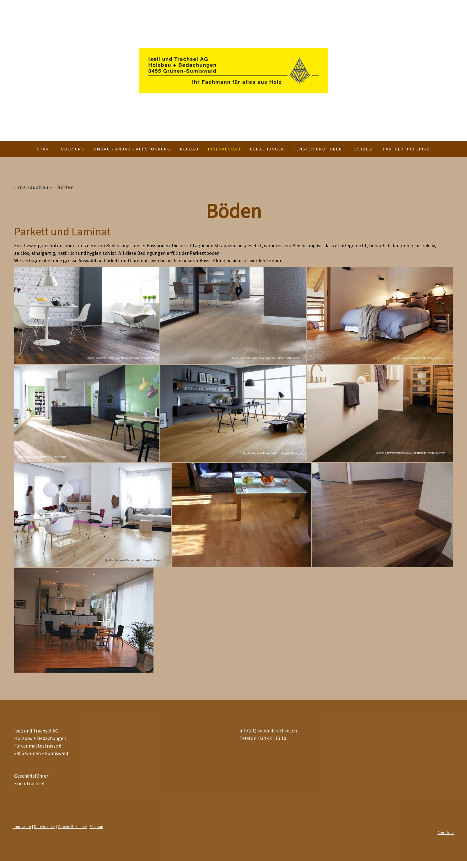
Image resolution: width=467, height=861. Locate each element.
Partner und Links (406, 149)
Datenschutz (44, 826)
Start (44, 149)
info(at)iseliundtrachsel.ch (268, 730)
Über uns (72, 149)
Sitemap (96, 826)
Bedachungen (267, 149)
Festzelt (362, 149)
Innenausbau (224, 149)
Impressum (22, 826)
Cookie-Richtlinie (72, 826)
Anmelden (445, 832)
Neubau (189, 149)
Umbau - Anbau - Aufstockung (132, 149)
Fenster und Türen (318, 149)
